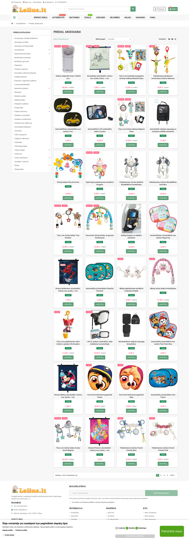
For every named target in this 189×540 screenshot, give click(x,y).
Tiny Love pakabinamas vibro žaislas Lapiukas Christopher (68, 343)
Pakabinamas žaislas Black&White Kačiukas (163, 183)
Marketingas (142, 528)
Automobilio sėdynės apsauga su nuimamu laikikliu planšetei (163, 130)
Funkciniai (121, 528)
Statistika (132, 528)
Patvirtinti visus (172, 531)
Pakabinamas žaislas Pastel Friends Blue (131, 449)
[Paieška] (99, 9)
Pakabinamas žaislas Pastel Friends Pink (163, 449)
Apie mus (27, 2)
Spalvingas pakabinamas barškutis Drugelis (100, 183)
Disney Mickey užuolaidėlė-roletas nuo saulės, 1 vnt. (68, 396)
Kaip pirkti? (74, 516)
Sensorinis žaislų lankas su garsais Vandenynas (100, 236)
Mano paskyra (149, 516)
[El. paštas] (107, 493)
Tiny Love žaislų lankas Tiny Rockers (68, 236)
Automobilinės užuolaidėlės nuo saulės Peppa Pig (163, 236)
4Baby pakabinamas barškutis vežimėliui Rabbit (131, 290)
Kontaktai (37, 2)
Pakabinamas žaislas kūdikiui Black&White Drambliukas (131, 183)
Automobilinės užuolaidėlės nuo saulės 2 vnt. (68, 130)
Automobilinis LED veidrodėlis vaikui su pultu (100, 130)
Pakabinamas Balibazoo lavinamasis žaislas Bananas (163, 77)
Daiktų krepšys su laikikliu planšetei (131, 236)
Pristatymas (16, 2)
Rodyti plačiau (9, 535)
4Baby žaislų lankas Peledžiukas (163, 289)
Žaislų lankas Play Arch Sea (68, 182)
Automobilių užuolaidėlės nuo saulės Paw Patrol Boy (163, 343)
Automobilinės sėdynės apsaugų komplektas (131, 343)
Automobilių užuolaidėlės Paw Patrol (163, 396)
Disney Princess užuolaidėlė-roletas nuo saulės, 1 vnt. (99, 449)
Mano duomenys (150, 519)
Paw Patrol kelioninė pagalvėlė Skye (131, 396)
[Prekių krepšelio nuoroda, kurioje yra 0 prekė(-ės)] (173, 9)
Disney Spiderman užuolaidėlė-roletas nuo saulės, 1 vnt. (68, 290)
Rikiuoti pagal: (100, 39)
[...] (29, 499)
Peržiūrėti (162, 39)
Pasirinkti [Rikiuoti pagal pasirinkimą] (111, 39)
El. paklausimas (113, 519)
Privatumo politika (21, 530)
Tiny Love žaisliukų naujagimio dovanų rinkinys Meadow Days (131, 77)
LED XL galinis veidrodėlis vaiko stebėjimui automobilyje (99, 343)
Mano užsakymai (150, 513)
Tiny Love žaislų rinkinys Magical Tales (131, 130)
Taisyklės (74, 519)
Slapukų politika (7, 530)
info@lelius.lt (48, 2)
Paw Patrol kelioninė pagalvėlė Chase (99, 396)
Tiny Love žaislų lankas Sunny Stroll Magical (68, 449)
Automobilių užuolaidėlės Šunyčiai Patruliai (100, 290)
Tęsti (173, 475)
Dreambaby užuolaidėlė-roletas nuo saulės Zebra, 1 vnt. (99, 77)
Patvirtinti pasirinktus (135, 536)
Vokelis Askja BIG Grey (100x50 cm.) (68, 77)
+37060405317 (61, 2)
